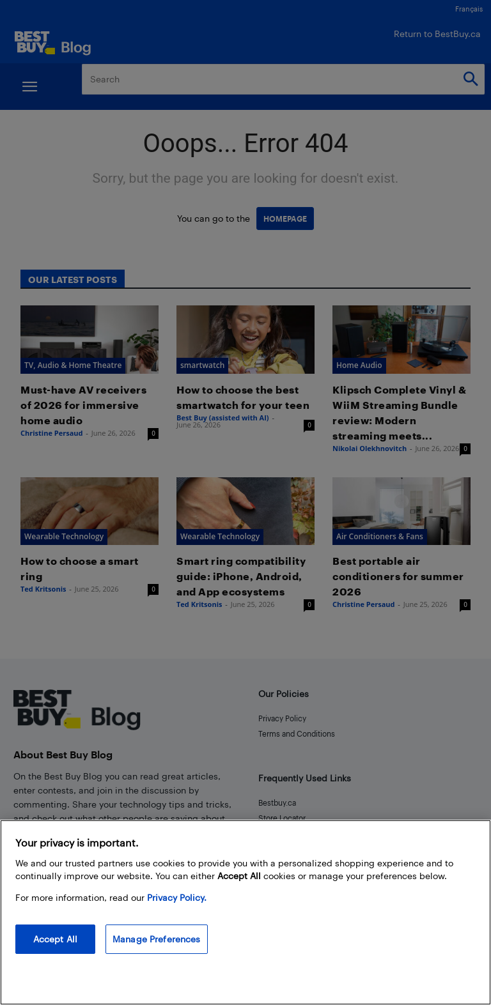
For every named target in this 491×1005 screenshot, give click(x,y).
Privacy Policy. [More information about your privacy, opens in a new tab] (177, 912)
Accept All (55, 953)
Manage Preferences (157, 953)
